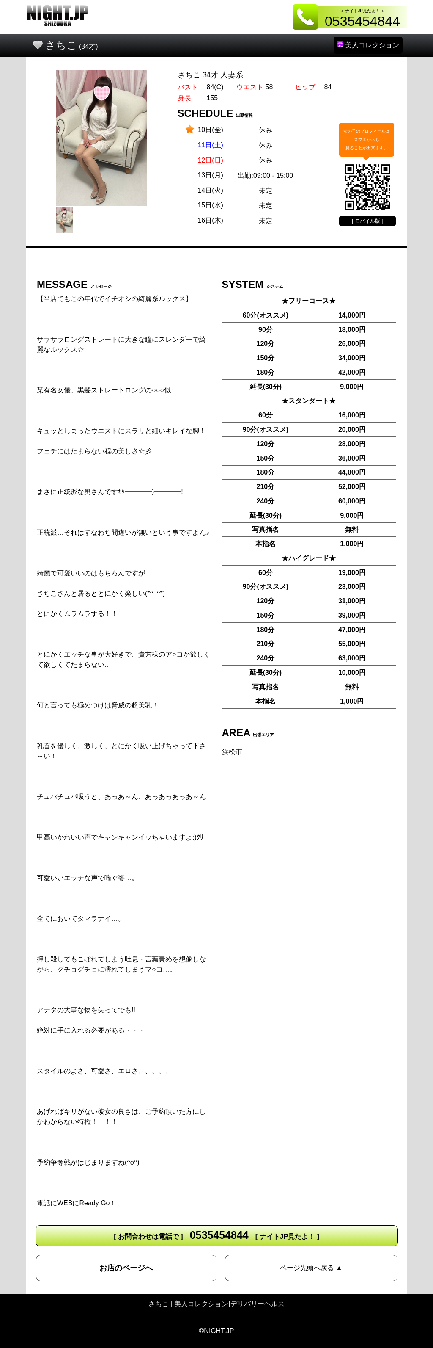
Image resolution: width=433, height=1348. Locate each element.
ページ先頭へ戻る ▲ (311, 1267)
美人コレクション (368, 45)
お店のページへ (126, 1268)
